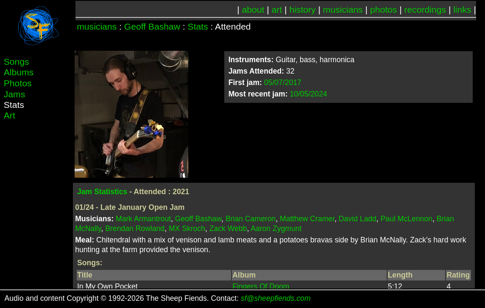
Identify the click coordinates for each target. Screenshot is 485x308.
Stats (198, 26)
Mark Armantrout (143, 218)
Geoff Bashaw (152, 26)
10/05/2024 (308, 94)
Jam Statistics (102, 191)
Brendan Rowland (134, 228)
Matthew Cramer (307, 218)
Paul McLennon (406, 218)
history (302, 9)
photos (383, 9)
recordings (425, 9)
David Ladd (357, 218)
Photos (18, 83)
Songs (16, 61)
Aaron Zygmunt (276, 228)
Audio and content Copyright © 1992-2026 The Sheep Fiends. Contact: (158, 298)
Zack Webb (228, 228)
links (462, 9)
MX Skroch (187, 228)
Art (9, 115)
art (277, 9)
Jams (14, 94)
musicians (343, 9)
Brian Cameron (251, 218)
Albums (18, 72)
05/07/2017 (282, 82)
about (253, 9)
